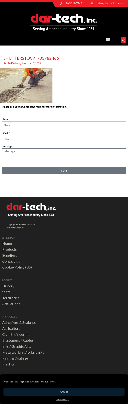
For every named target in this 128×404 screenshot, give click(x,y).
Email (5, 132)
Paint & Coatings (15, 358)
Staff (6, 292)
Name (5, 119)
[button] (108, 39)
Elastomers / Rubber (18, 340)
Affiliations (11, 304)
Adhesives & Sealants (19, 322)
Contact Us (11, 261)
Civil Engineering (15, 334)
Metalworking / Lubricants (23, 352)
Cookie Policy (62, 399)
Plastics (8, 364)
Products (9, 249)
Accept (64, 391)
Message (7, 146)
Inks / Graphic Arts (16, 346)
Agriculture (11, 328)
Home (7, 243)
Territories (10, 298)
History (8, 286)
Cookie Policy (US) (17, 267)
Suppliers (9, 255)
